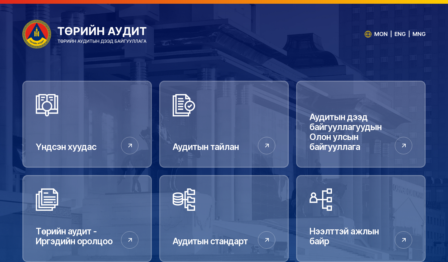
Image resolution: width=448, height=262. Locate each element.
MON (381, 34)
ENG (400, 34)
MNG (419, 34)
